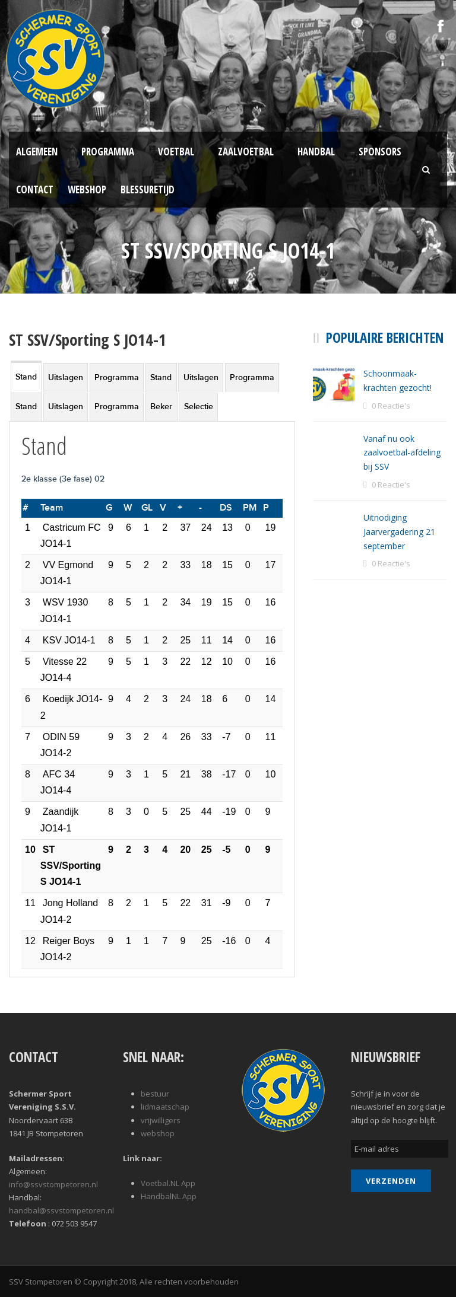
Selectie (198, 406)
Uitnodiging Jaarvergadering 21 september (399, 532)
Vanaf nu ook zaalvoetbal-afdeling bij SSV (402, 453)
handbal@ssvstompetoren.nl (61, 1210)
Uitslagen (65, 377)
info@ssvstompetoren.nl (53, 1184)
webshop (158, 1133)
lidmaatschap (165, 1106)
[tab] (26, 376)
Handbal (316, 151)
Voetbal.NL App (168, 1183)
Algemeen (37, 151)
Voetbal (176, 151)
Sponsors (380, 151)
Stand (26, 377)
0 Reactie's (391, 405)
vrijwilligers (160, 1120)
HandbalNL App (169, 1196)
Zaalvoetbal (246, 151)
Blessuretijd (148, 189)
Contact (34, 189)
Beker (161, 406)
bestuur (155, 1093)
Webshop (87, 189)
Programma (107, 151)
